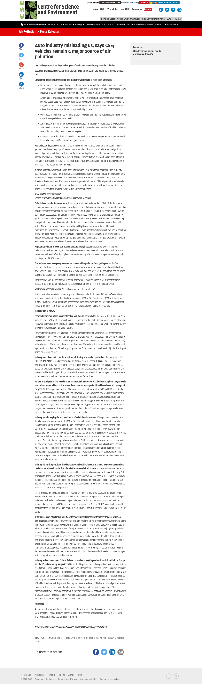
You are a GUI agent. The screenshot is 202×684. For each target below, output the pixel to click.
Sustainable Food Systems (113, 24)
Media (150, 24)
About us (39, 679)
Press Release (40, 675)
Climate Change (93, 24)
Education (141, 24)
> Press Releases (48, 31)
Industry (69, 24)
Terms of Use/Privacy (67, 679)
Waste (60, 24)
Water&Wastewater (37, 24)
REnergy (79, 24)
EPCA (178, 19)
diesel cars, (56, 638)
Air (26, 24)
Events (71, 675)
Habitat (51, 24)
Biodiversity (160, 24)
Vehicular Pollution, (88, 638)
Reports (61, 675)
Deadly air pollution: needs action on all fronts (147, 53)
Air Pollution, (76, 638)
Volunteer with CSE (88, 679)
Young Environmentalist (128, 19)
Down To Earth (108, 19)
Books (52, 675)
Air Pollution (27, 31)
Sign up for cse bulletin (110, 679)
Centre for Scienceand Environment (58, 10)
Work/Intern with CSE (118, 9)
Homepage (26, 675)
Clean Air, (99, 638)
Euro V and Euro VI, (110, 638)
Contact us (137, 9)
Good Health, (66, 638)
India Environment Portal (153, 19)
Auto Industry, (46, 638)
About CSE (99, 9)
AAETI (170, 19)
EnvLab (131, 24)
